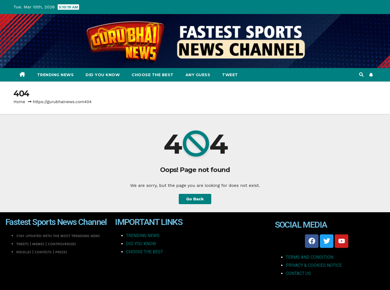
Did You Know (103, 74)
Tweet (230, 74)
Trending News (55, 74)
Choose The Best (153, 74)
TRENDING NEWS (143, 235)
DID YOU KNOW (141, 243)
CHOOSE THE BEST (144, 251)
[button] (361, 74)
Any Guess (198, 74)
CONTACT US (298, 273)
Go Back (195, 198)
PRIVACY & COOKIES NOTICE (314, 265)
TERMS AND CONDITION (309, 257)
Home (19, 101)
